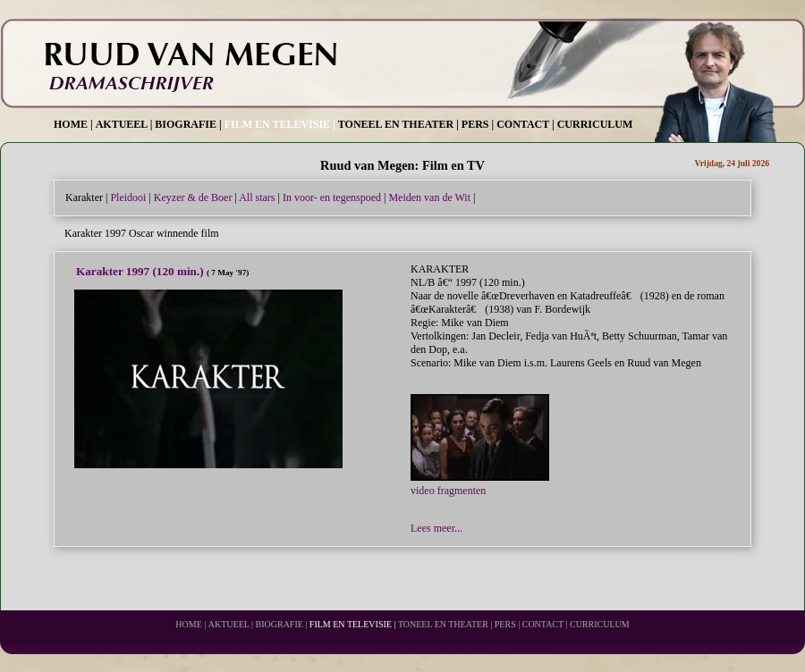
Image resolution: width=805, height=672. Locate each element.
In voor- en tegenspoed (332, 197)
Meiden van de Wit (429, 197)
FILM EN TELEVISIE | (280, 124)
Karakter (84, 197)
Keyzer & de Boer (193, 197)
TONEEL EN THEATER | (398, 124)
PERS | (478, 124)
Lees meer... (436, 528)
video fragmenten (480, 484)
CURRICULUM (595, 124)
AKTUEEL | (124, 124)
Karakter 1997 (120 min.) (141, 271)
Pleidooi (128, 197)
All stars (257, 197)
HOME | (73, 124)
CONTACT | (525, 124)
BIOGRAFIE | (188, 124)
